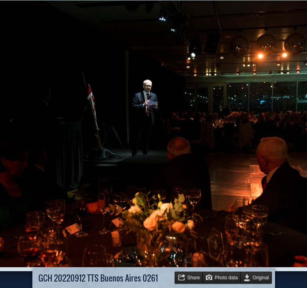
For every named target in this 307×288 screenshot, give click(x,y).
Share (193, 277)
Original (261, 277)
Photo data (226, 277)
